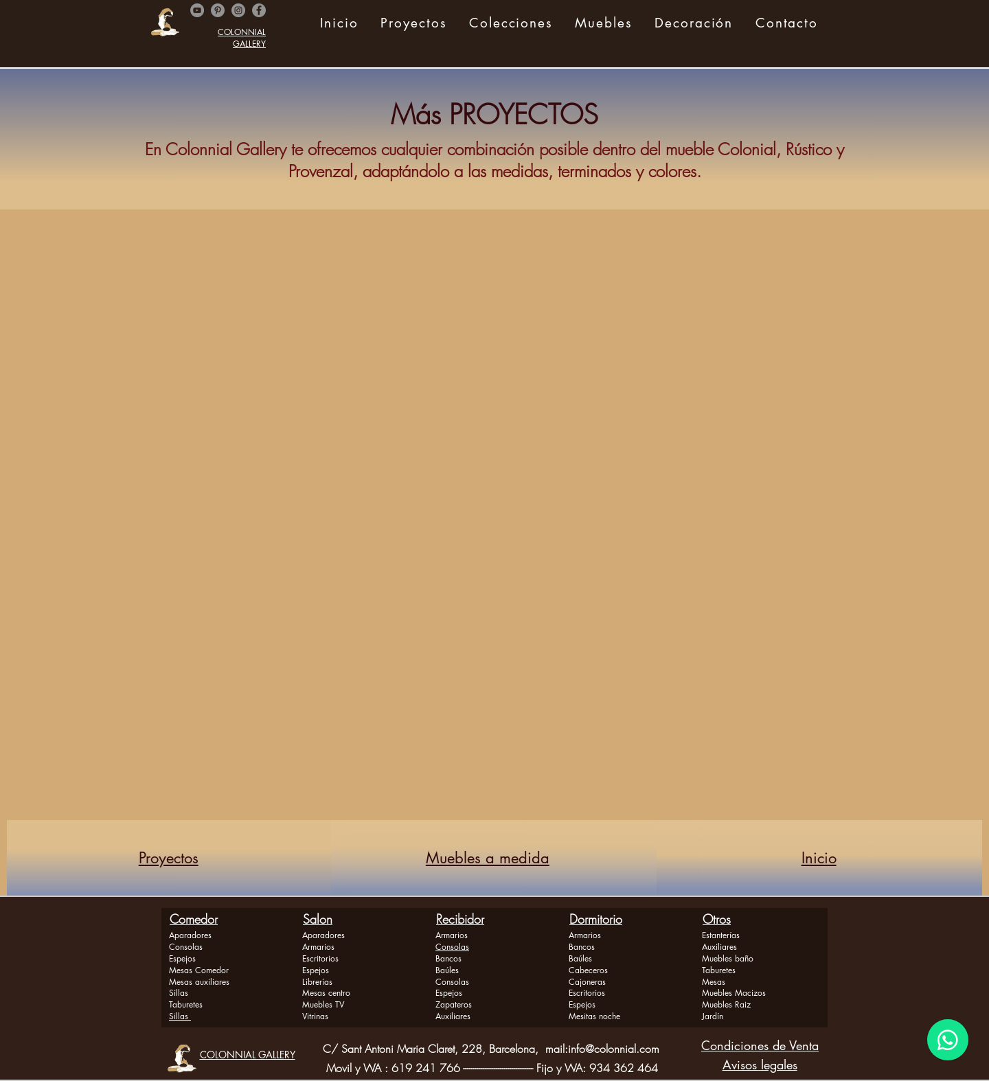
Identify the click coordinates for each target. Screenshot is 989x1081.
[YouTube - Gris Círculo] (197, 10)
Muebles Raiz (726, 1004)
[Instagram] (238, 10)
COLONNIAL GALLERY (242, 37)
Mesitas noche (594, 1016)
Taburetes (186, 1004)
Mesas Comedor (199, 970)
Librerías (317, 982)
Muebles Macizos (734, 993)
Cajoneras (587, 982)
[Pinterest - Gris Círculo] (218, 10)
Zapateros (453, 1004)
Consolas (186, 947)
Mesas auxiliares (199, 982)
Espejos (182, 958)
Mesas (713, 982)
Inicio (819, 857)
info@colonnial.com (613, 1048)
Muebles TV (323, 1004)
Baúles (447, 970)
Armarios (318, 947)
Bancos (448, 958)
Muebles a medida (487, 857)
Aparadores (190, 935)
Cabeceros (588, 970)
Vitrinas (315, 1016)
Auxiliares (452, 1016)
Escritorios (320, 958)
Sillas (178, 993)
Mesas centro (326, 993)
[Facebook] (259, 10)
